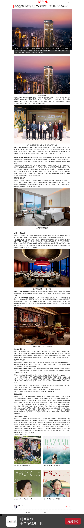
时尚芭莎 (19, 7)
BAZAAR (43, 1)
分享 (45, 512)
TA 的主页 (67, 506)
